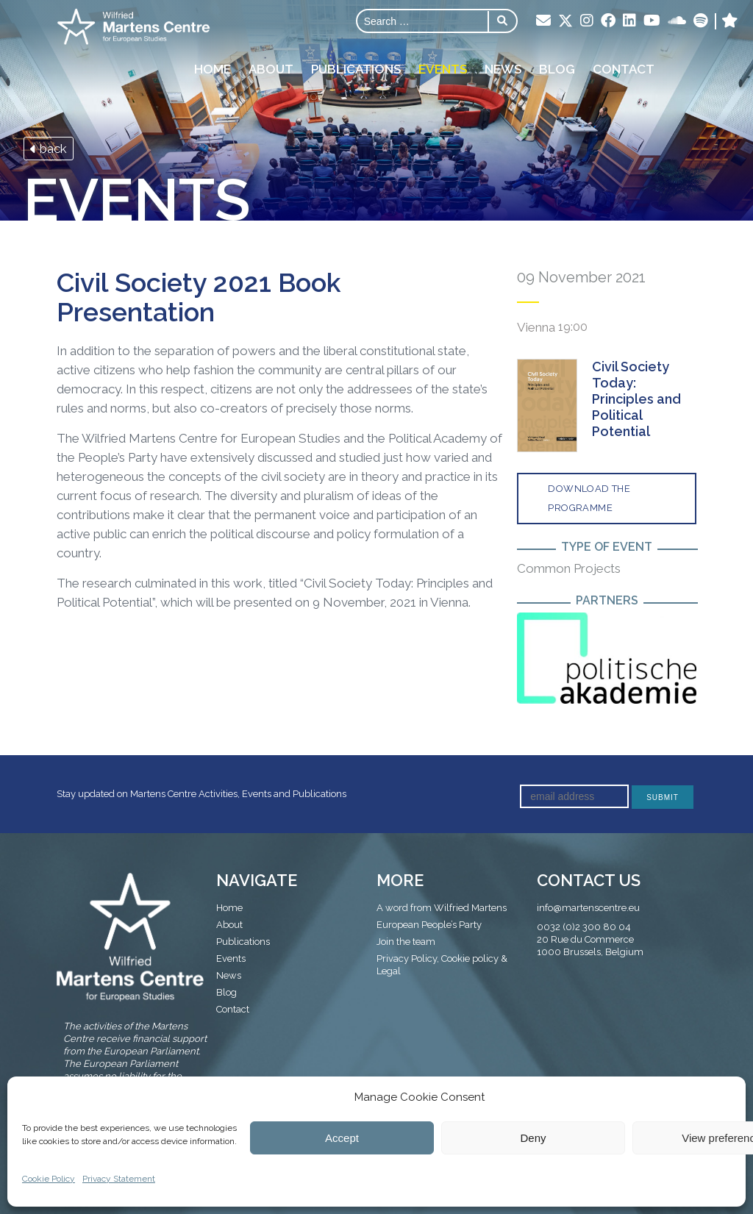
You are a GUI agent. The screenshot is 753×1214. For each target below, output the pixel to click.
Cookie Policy (48, 1179)
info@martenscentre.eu (588, 907)
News (503, 69)
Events (442, 69)
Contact (623, 69)
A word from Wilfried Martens (441, 907)
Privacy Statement (118, 1179)
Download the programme (589, 498)
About (271, 69)
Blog (557, 69)
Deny (533, 1138)
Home (212, 69)
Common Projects (569, 568)
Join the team (405, 941)
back (48, 148)
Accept (342, 1138)
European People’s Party (429, 924)
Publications (356, 69)
